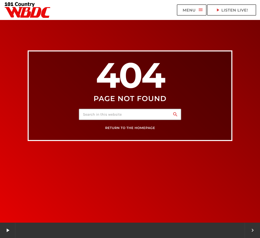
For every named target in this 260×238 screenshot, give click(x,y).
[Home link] (27, 10)
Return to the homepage (130, 128)
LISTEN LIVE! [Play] (231, 10)
